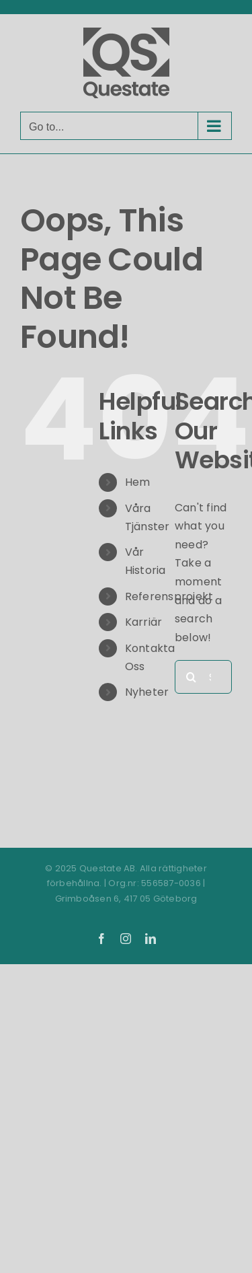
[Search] (191, 677)
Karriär (144, 622)
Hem (138, 482)
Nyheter (147, 692)
